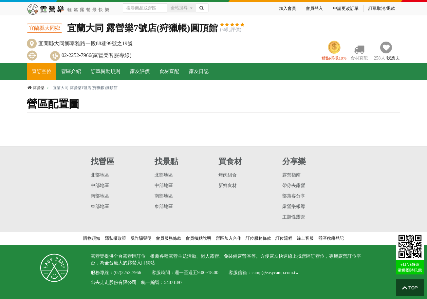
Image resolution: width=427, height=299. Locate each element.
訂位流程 (283, 238)
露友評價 (140, 71)
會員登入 (314, 8)
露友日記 (199, 71)
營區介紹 (71, 71)
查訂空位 (41, 71)
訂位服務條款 (258, 238)
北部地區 (100, 175)
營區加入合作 (228, 238)
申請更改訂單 (346, 8)
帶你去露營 (293, 185)
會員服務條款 (168, 238)
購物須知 (91, 238)
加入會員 (287, 8)
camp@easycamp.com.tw (275, 272)
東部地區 (100, 206)
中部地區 (100, 185)
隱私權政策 (115, 238)
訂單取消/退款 (381, 8)
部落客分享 (293, 196)
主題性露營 (293, 217)
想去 (393, 58)
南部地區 (100, 196)
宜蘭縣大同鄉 (44, 28)
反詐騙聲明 (141, 238)
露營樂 (36, 87)
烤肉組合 (227, 175)
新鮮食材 (227, 185)
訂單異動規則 (105, 71)
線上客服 (305, 238)
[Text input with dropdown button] (145, 7)
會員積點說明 (198, 238)
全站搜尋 (182, 7)
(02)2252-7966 (127, 272)
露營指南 (291, 175)
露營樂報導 (293, 206)
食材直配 (169, 71)
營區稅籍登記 (331, 238)
